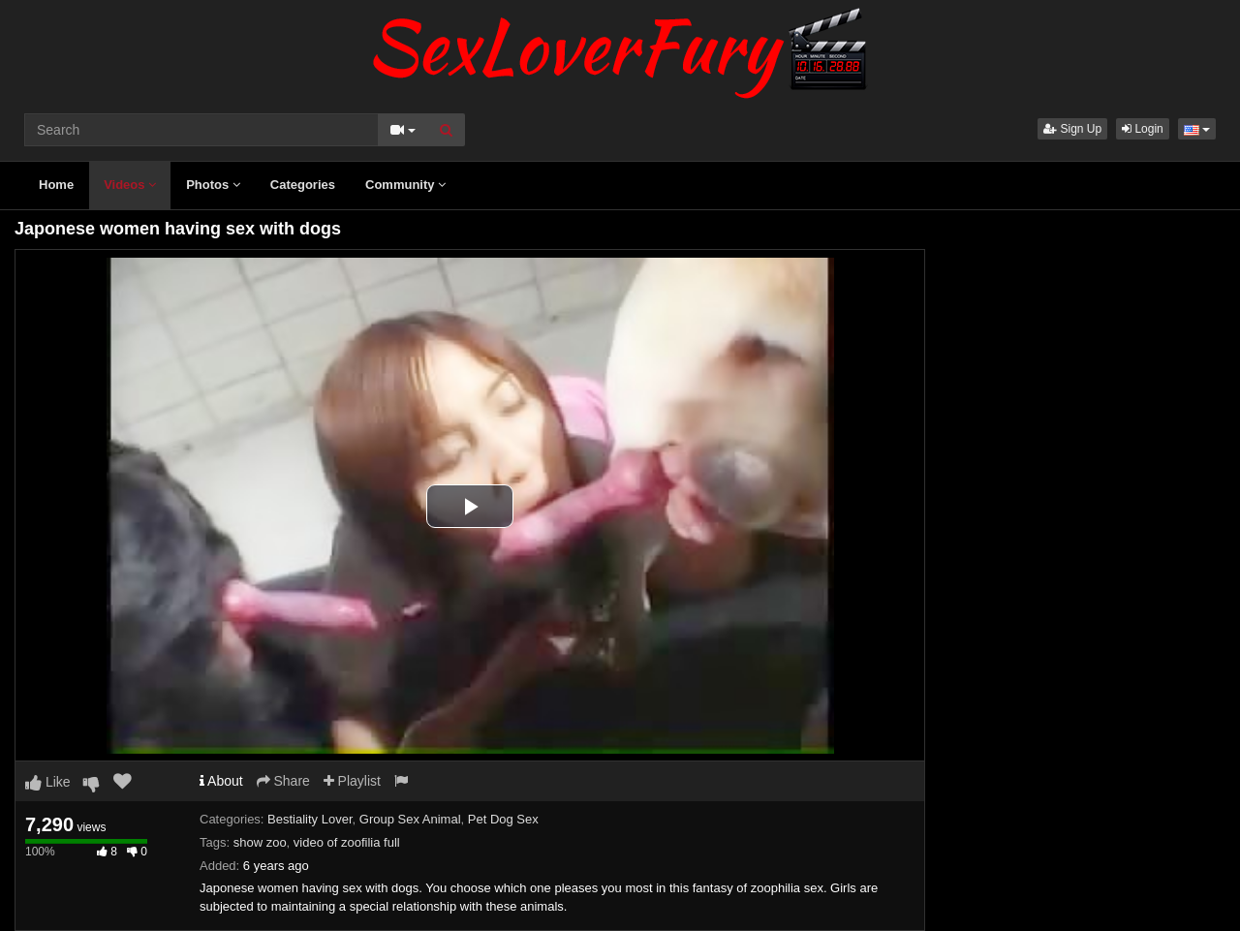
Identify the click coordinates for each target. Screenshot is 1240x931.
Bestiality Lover (309, 819)
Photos (213, 184)
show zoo (260, 842)
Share (283, 781)
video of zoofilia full (347, 842)
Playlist (352, 781)
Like (48, 782)
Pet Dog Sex (503, 819)
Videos (130, 184)
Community (405, 184)
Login (1142, 129)
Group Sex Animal (410, 819)
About (221, 781)
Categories (302, 184)
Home (56, 184)
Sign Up (1072, 129)
